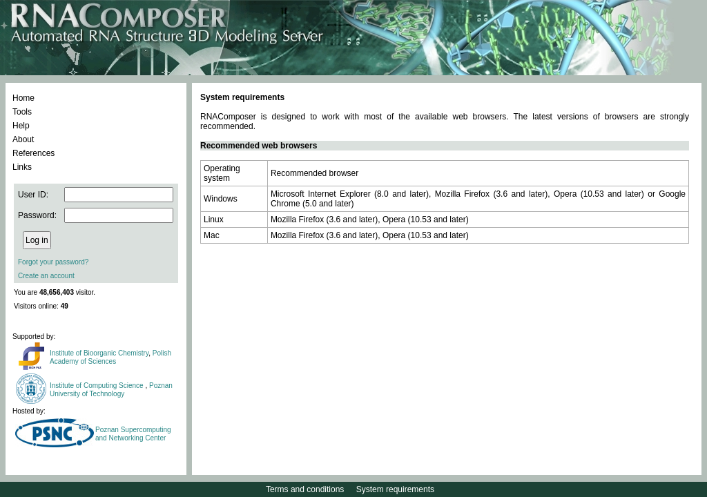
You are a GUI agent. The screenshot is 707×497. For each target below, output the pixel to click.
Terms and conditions (305, 489)
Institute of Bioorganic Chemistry (99, 353)
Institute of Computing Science (97, 385)
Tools (22, 112)
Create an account (46, 276)
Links (22, 167)
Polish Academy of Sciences (110, 357)
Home (23, 98)
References (33, 153)
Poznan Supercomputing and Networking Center (133, 434)
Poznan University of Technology (111, 390)
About (23, 139)
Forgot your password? (53, 262)
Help (21, 125)
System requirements (395, 489)
